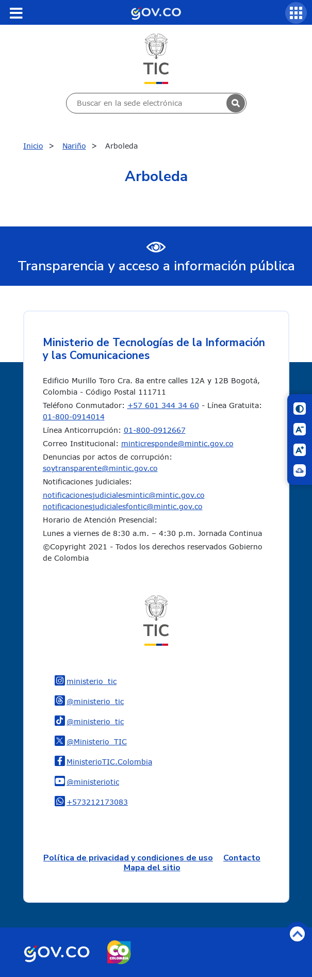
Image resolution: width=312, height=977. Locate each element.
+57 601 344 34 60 (163, 405)
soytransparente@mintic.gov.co (100, 468)
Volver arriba (297, 934)
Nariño (74, 145)
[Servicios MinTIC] (296, 13)
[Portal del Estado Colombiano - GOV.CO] (155, 12)
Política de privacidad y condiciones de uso (128, 858)
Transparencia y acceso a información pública (156, 266)
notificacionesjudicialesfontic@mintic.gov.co (123, 506)
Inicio (33, 145)
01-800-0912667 (155, 430)
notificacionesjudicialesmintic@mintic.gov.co (124, 495)
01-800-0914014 (74, 416)
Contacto (241, 858)
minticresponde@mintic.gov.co (177, 443)
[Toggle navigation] (16, 13)
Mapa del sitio (152, 867)
